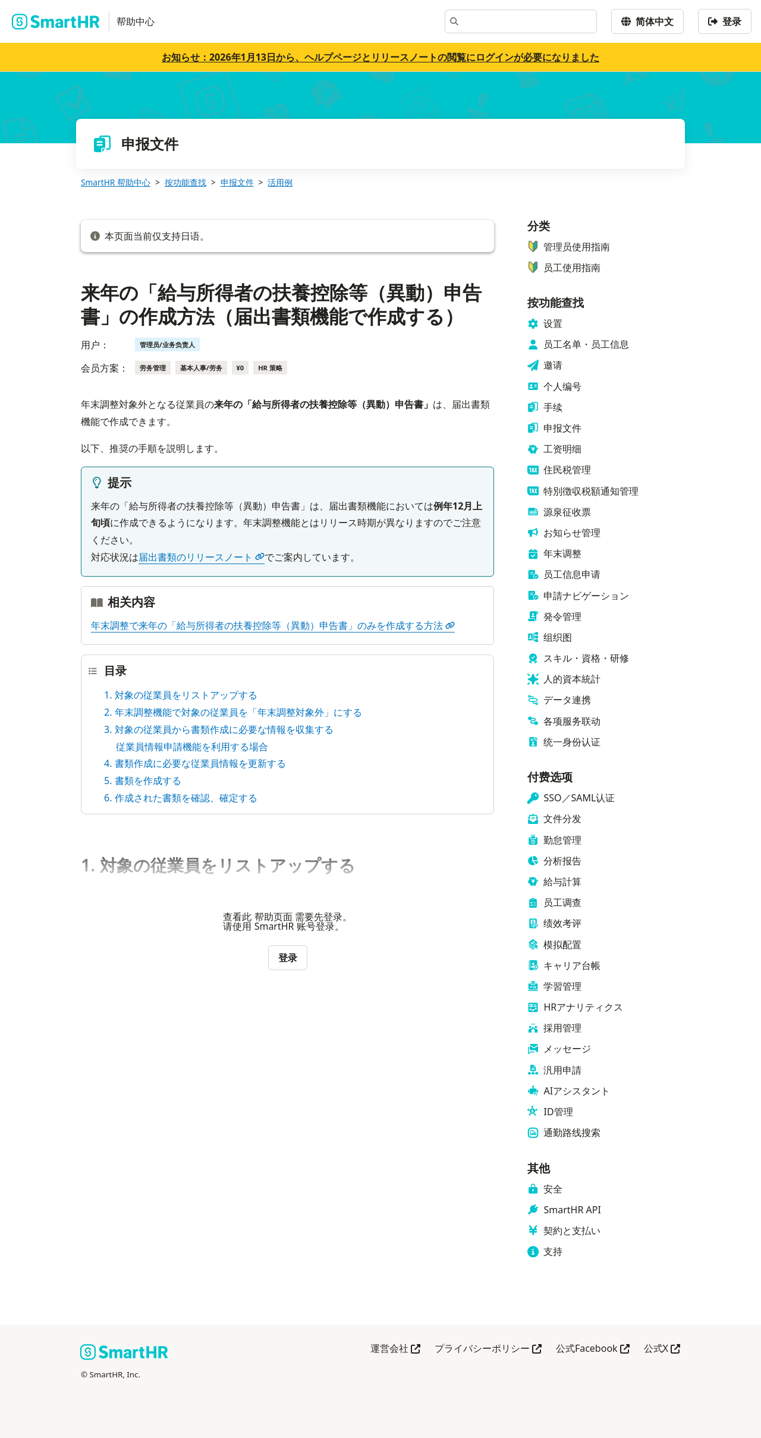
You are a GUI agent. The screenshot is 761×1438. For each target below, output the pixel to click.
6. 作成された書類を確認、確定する (180, 797)
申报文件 (237, 182)
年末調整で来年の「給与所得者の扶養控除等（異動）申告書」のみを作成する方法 (273, 625)
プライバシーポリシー (488, 1349)
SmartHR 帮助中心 (115, 182)
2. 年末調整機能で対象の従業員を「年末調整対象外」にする (233, 712)
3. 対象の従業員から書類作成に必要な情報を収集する (219, 729)
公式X (662, 1349)
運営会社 (395, 1349)
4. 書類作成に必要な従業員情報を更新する (195, 763)
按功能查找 (185, 182)
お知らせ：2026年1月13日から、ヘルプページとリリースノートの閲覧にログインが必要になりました (380, 57)
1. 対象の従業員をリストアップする (180, 694)
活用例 (280, 182)
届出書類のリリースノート (202, 557)
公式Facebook (593, 1349)
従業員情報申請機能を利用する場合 (192, 746)
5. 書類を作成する (142, 780)
